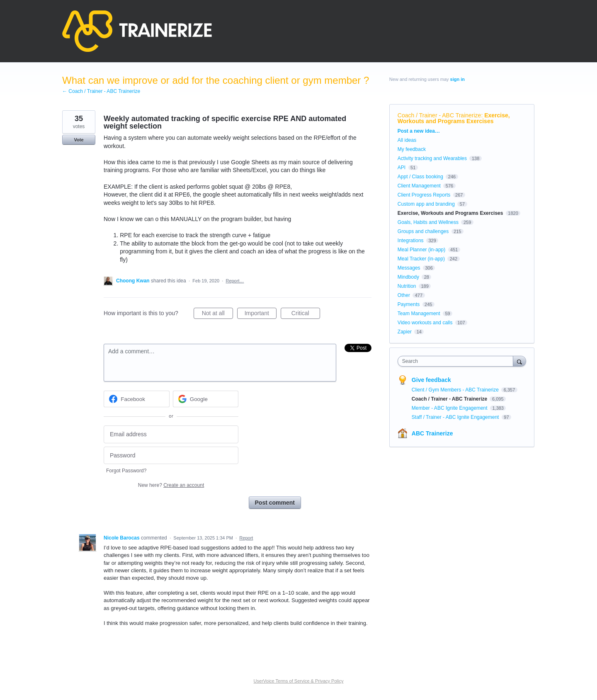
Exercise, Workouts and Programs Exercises (454, 118)
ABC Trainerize (432, 433)
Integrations (411, 240)
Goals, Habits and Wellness (428, 222)
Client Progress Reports (424, 195)
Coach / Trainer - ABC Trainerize (439, 115)
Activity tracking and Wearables (432, 158)
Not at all (217, 314)
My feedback (412, 149)
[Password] (171, 455)
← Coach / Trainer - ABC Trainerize (101, 91)
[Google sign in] (206, 399)
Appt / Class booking (420, 177)
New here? (171, 485)
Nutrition (407, 286)
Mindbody (408, 277)
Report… (235, 280)
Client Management (419, 186)
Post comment (275, 502)
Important (261, 314)
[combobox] (457, 361)
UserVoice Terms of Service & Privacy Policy (299, 680)
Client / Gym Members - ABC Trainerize (456, 390)
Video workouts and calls (425, 323)
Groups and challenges (423, 231)
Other (404, 295)
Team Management (419, 313)
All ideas (407, 140)
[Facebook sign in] (137, 399)
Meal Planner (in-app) (421, 250)
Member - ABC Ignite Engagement (450, 408)
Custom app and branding (426, 204)
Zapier (405, 332)
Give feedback (431, 380)
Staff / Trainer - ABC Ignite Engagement (456, 417)
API (401, 167)
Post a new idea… (419, 131)
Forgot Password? (126, 471)
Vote (78, 139)
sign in (457, 79)
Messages (409, 268)
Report (246, 537)
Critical (305, 314)
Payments (409, 304)
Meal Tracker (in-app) (421, 259)
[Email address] (171, 434)
